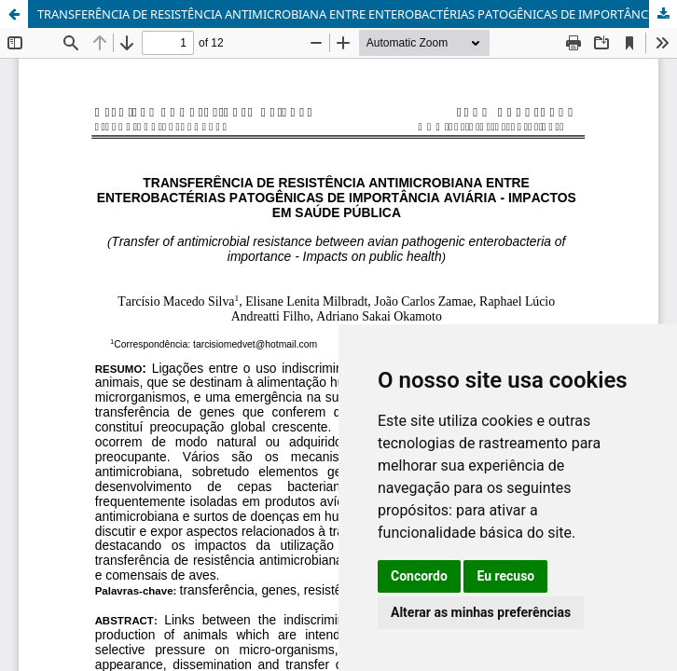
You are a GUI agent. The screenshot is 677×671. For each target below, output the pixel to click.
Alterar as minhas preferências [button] (481, 612)
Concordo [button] (419, 575)
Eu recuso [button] (505, 575)
